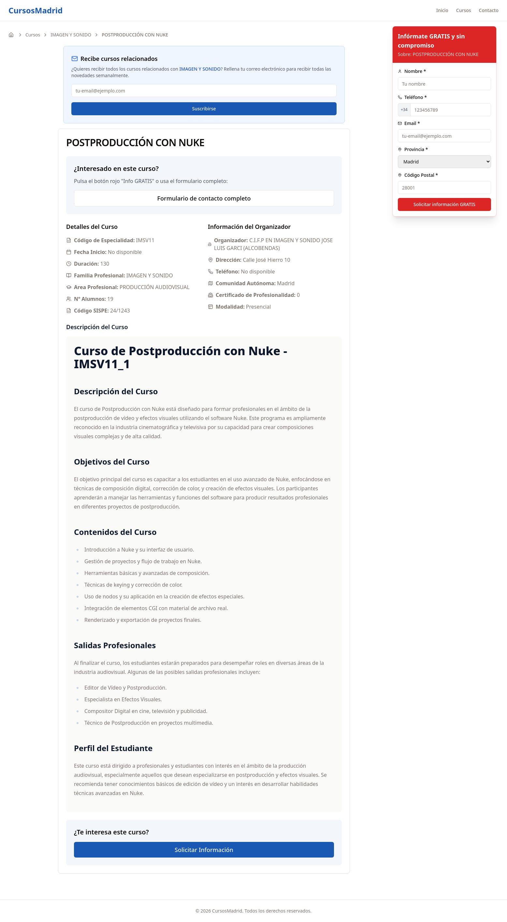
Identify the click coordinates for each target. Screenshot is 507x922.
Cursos (463, 10)
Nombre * (412, 71)
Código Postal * (418, 175)
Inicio (442, 10)
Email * (409, 123)
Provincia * (413, 149)
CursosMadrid (35, 10)
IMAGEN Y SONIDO (71, 35)
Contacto (489, 10)
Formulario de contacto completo (204, 198)
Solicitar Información (204, 850)
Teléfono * (412, 97)
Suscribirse (204, 108)
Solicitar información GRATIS (444, 204)
